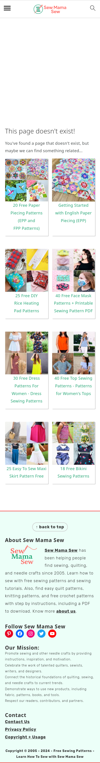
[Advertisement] (50, 74)
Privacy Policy (20, 729)
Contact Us (17, 721)
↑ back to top (50, 526)
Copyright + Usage (25, 737)
